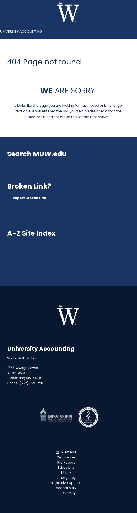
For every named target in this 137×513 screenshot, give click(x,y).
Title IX (65, 472)
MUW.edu (68, 452)
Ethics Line (66, 467)
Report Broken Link (29, 198)
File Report (66, 462)
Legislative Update (66, 482)
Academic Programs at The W (68, 274)
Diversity (68, 493)
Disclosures (66, 457)
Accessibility (66, 487)
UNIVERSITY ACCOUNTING (21, 31)
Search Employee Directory (68, 265)
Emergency (66, 477)
